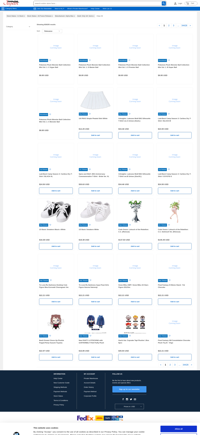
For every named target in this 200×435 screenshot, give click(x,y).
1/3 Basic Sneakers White (89, 229)
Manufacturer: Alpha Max (65, 16)
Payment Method (90, 391)
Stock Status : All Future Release (40, 16)
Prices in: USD (129, 407)
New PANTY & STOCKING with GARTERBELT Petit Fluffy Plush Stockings (91, 342)
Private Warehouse (91, 378)
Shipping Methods (60, 387)
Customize (178, 424)
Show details (39, 430)
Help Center (95, 9)
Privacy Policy (59, 405)
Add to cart (95, 135)
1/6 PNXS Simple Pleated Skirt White (93, 118)
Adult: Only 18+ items (86, 16)
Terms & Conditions (61, 400)
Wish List (107, 9)
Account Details (89, 383)
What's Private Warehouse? (77, 9)
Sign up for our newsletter (129, 389)
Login (180, 3)
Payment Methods (60, 391)
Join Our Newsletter (44, 9)
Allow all (179, 417)
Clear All (100, 16)
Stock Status (58, 396)
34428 (184, 25)
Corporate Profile (90, 396)
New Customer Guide (61, 383)
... (178, 25)
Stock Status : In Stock (16, 16)
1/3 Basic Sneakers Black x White (52, 229)
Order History (89, 387)
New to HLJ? (59, 9)
